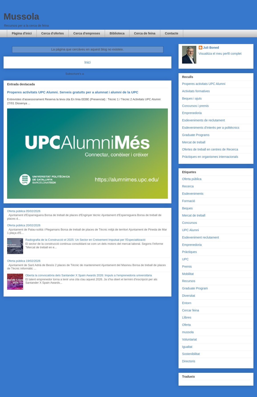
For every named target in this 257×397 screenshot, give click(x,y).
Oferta (186, 325)
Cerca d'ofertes (52, 33)
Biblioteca (117, 33)
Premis (187, 266)
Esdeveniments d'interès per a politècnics (210, 127)
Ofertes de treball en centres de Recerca (210, 149)
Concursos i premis (195, 106)
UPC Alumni (190, 230)
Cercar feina (190, 310)
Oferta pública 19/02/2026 (23, 261)
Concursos (189, 223)
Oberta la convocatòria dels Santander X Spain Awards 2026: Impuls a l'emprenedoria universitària (88, 275)
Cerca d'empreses (86, 33)
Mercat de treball (193, 142)
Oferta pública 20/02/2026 (23, 225)
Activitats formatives (196, 91)
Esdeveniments (192, 193)
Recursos (188, 281)
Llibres (186, 317)
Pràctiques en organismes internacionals (210, 156)
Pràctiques (189, 252)
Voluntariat (189, 339)
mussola (188, 332)
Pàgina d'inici (22, 33)
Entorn (186, 303)
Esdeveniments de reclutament (203, 120)
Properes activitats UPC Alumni (203, 84)
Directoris (188, 361)
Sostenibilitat (191, 354)
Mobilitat (188, 274)
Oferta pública (191, 179)
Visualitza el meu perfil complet (220, 53)
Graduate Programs (195, 135)
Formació (188, 201)
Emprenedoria (192, 113)
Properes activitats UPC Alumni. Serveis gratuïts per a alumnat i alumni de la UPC (72, 92)
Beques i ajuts (192, 98)
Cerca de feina (144, 33)
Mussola (21, 16)
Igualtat (187, 347)
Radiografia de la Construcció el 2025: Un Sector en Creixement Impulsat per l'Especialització (85, 239)
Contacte (171, 33)
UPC (185, 259)
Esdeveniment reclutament (200, 237)
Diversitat (188, 295)
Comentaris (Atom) (97, 73)
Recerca (188, 186)
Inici (87, 62)
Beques (187, 208)
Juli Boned (211, 47)
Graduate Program (195, 288)
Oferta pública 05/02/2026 (23, 211)
